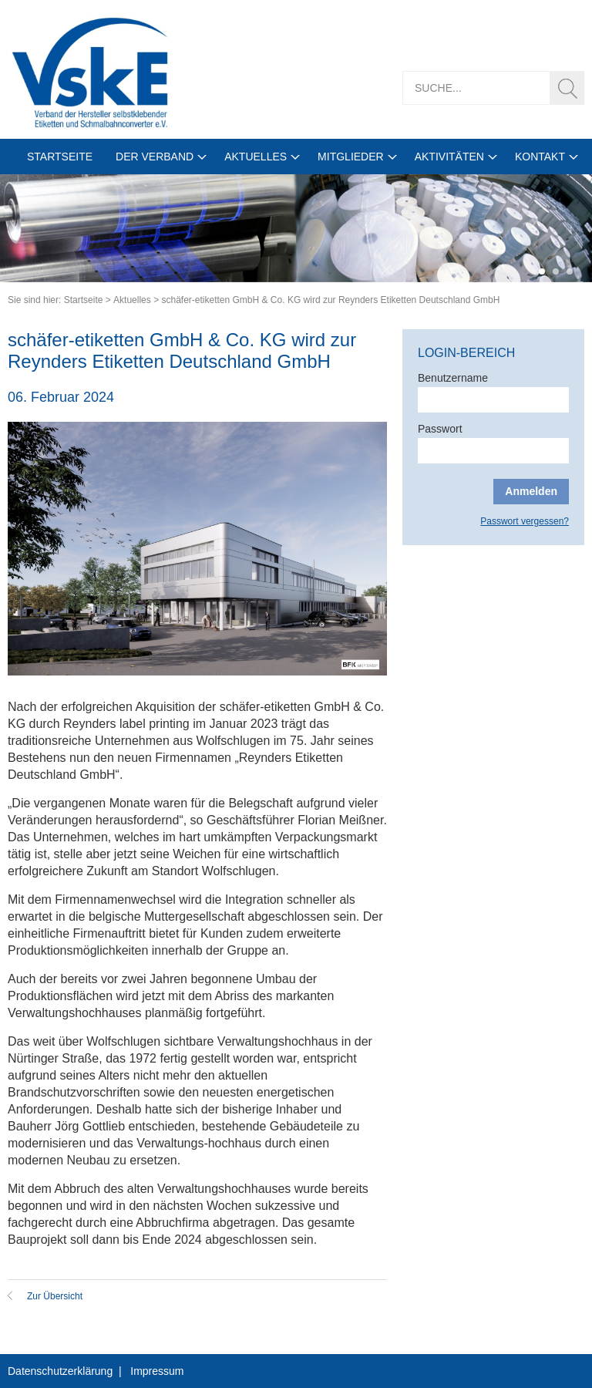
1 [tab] (542, 271)
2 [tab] (556, 271)
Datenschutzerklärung (60, 1371)
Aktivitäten (449, 156)
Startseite (59, 156)
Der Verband (154, 156)
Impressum (156, 1371)
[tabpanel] (296, 228)
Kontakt (540, 156)
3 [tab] (570, 271)
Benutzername (453, 378)
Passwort (440, 429)
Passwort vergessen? (524, 521)
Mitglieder (351, 156)
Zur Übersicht (54, 1296)
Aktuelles (255, 156)
